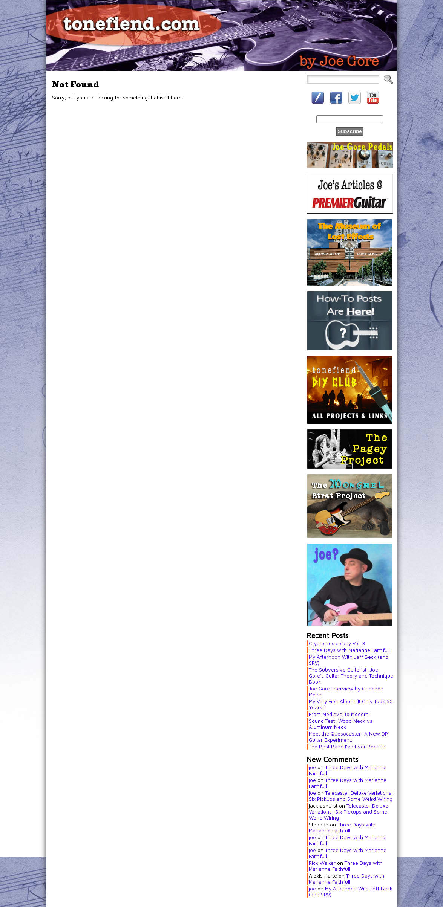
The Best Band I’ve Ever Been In (347, 747)
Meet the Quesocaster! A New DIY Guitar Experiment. (349, 737)
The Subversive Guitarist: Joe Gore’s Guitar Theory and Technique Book (351, 676)
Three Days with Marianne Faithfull (349, 650)
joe (312, 767)
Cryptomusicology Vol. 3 (337, 643)
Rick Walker (322, 863)
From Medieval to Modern (339, 714)
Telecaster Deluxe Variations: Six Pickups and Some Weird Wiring (351, 796)
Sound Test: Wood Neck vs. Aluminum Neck (341, 724)
